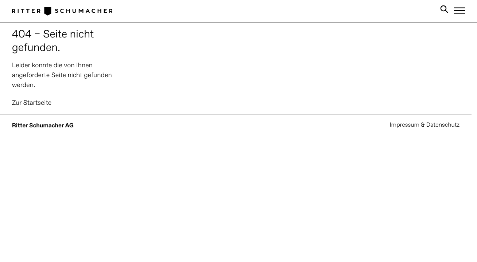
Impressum (404, 125)
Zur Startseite (31, 103)
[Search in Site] (444, 10)
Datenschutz (442, 125)
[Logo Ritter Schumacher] (62, 11)
